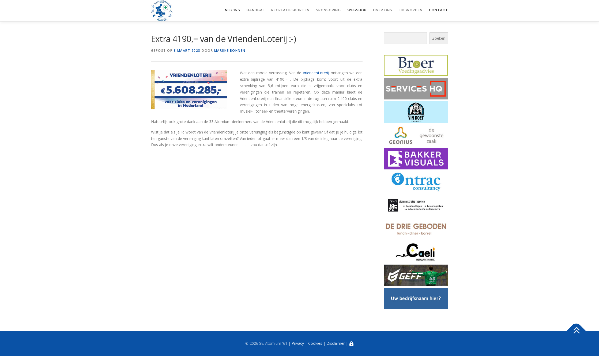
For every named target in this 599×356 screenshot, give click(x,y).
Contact (438, 10)
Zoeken (438, 38)
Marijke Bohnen (230, 50)
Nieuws (232, 10)
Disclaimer (335, 343)
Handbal (256, 10)
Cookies (315, 343)
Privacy (298, 343)
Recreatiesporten (290, 10)
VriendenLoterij (316, 72)
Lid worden (411, 10)
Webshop (357, 10)
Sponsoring (328, 10)
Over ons (382, 10)
